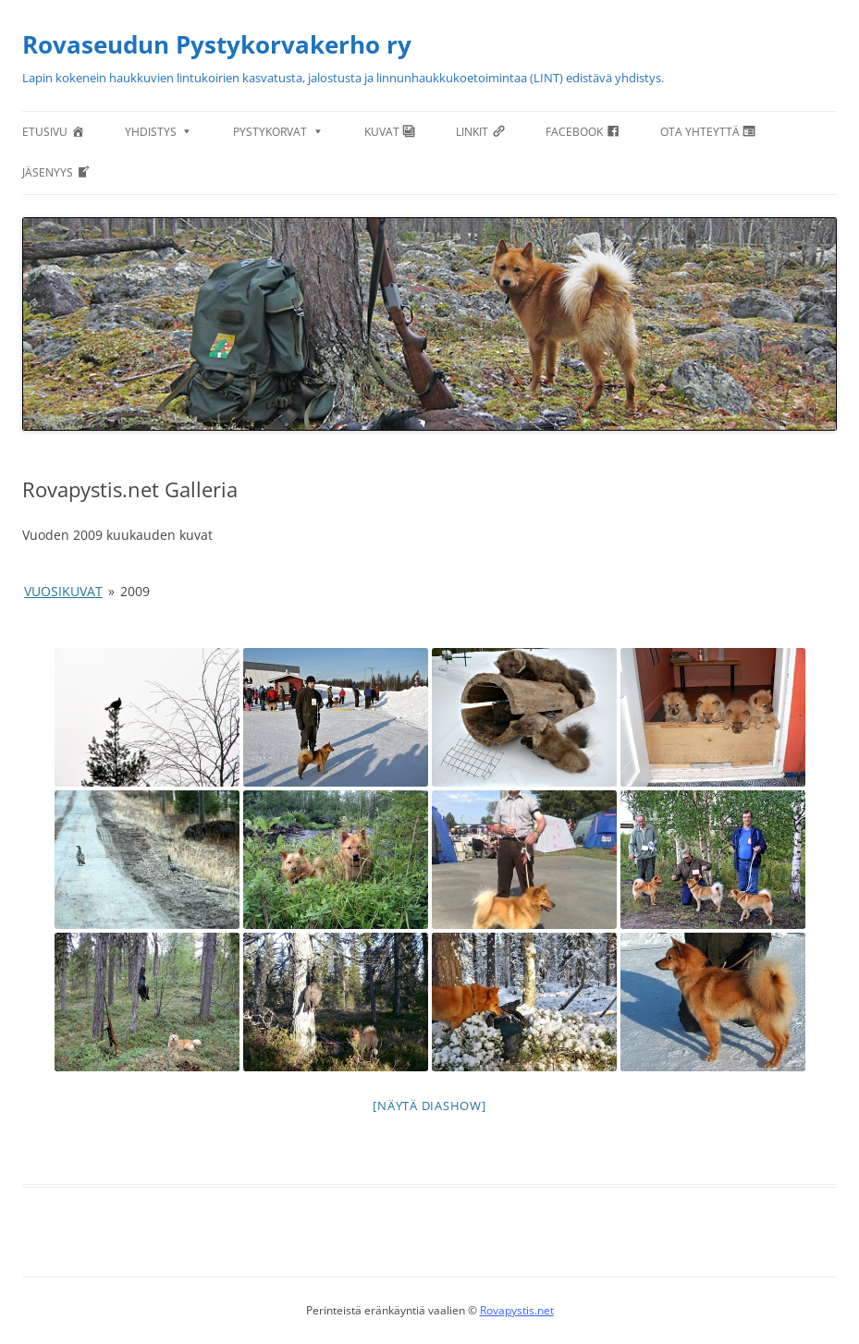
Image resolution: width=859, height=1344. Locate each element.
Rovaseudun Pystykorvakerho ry (216, 44)
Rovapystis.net (517, 1310)
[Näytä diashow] (429, 1105)
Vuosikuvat (63, 591)
